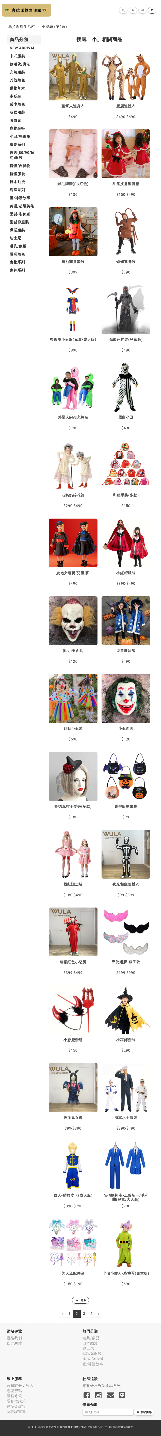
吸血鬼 (15, 120)
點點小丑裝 (73, 728)
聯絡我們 (14, 1338)
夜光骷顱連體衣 (125, 884)
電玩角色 (17, 254)
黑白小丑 (126, 417)
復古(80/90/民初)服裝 (22, 155)
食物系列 (17, 262)
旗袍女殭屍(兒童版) (73, 573)
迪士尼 (15, 238)
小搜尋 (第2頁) (54, 27)
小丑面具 (126, 728)
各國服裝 (17, 112)
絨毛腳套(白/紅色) (73, 184)
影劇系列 (17, 144)
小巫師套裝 (126, 1040)
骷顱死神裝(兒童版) (126, 339)
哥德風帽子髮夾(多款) (73, 806)
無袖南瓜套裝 (72, 262)
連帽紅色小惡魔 (73, 962)
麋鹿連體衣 (126, 106)
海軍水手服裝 (125, 1117)
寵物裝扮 (17, 128)
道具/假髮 (18, 246)
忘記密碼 (14, 1391)
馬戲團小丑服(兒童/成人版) (73, 339)
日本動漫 (17, 182)
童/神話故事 (20, 198)
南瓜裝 (15, 96)
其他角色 (17, 80)
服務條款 (14, 1396)
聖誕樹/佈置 (20, 214)
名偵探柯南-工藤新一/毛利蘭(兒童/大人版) (125, 1197)
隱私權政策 (16, 1401)
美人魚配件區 (72, 1273)
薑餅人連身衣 (72, 106)
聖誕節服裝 (19, 222)
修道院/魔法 (20, 64)
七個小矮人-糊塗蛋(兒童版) (126, 1273)
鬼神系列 (17, 270)
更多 (81, 1300)
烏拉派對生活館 (21, 27)
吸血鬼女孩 (73, 1117)
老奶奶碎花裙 (72, 495)
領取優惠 (144, 1412)
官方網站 (14, 1343)
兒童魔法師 (126, 651)
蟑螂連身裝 (126, 262)
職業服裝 (17, 230)
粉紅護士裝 (73, 884)
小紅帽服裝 (126, 573)
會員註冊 (14, 1385)
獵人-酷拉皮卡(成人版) (73, 1195)
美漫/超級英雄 (22, 206)
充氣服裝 (17, 72)
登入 (30, 1385)
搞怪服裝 (17, 174)
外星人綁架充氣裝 (73, 417)
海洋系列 (17, 190)
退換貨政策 (16, 1406)
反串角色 (17, 104)
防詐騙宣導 (16, 1411)
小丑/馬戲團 (20, 136)
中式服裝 (17, 56)
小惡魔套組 (73, 1040)
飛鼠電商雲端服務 (118, 1427)
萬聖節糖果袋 (125, 806)
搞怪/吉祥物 (20, 166)
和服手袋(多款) (126, 495)
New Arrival (22, 48)
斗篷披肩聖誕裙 (125, 184)
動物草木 (17, 88)
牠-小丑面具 (73, 651)
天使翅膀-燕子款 (126, 962)
